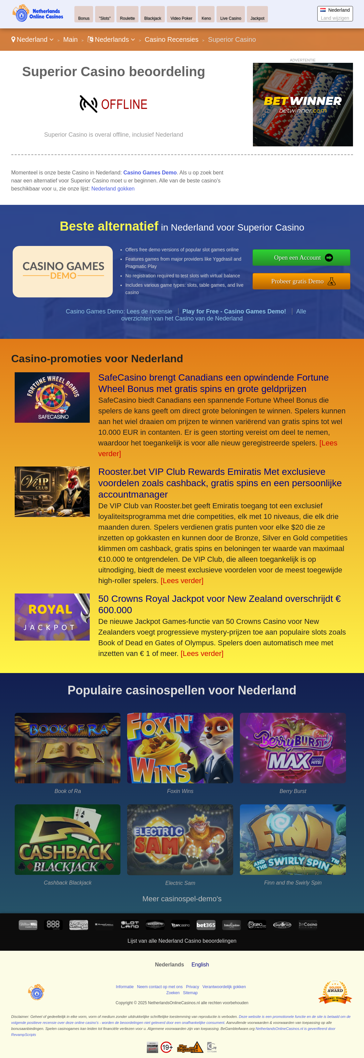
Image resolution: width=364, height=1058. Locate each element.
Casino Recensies (172, 39)
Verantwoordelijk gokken (224, 986)
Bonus (83, 18)
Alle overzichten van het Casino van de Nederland (213, 317)
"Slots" (104, 18)
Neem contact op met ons (160, 986)
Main (70, 39)
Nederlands (111, 39)
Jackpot (257, 18)
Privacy (192, 986)
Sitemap (190, 992)
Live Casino (230, 18)
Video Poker (181, 18)
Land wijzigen (335, 18)
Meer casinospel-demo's (182, 899)
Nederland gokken (113, 188)
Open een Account (300, 257)
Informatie (124, 986)
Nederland (32, 39)
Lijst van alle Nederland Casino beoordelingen (181, 941)
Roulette (127, 18)
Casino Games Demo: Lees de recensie (119, 313)
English (200, 964)
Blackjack (152, 18)
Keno (206, 18)
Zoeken (172, 992)
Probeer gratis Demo (300, 280)
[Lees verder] (182, 580)
